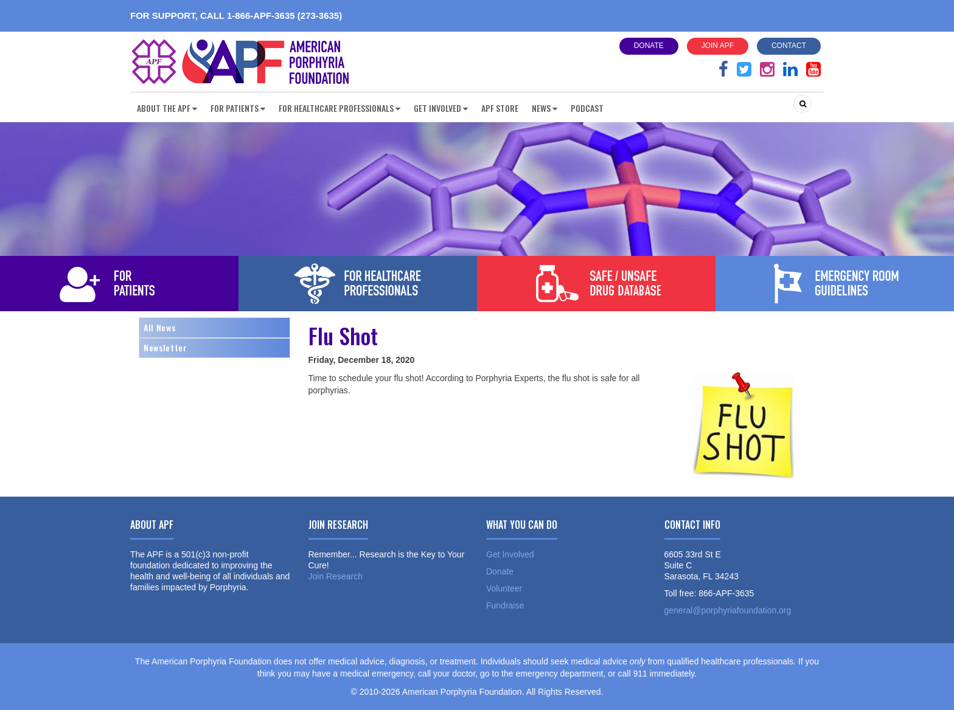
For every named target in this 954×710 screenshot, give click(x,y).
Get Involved (510, 554)
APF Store (499, 108)
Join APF (718, 45)
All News (159, 327)
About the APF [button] (167, 108)
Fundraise (505, 605)
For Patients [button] (238, 108)
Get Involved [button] (441, 108)
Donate (649, 45)
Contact (788, 45)
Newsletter (165, 347)
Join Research (335, 576)
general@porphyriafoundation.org (728, 610)
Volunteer (504, 588)
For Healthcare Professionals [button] (339, 108)
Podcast (587, 108)
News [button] (544, 108)
